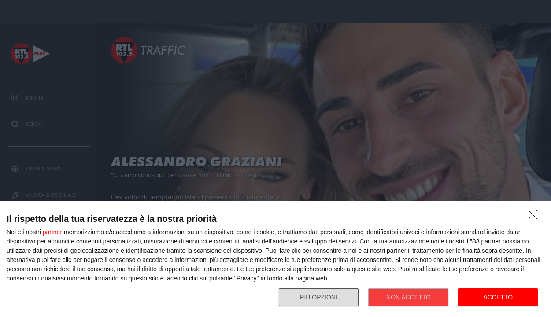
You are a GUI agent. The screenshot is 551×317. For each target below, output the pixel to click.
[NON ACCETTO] (535, 217)
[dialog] (275, 259)
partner (52, 232)
